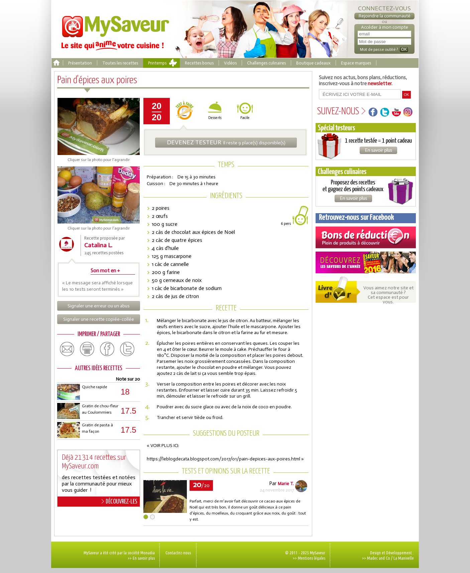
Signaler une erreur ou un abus (99, 306)
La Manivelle (403, 558)
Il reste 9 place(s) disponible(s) (226, 142)
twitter (127, 349)
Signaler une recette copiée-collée (98, 319)
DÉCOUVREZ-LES (119, 501)
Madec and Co (378, 558)
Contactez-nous (178, 552)
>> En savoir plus (141, 558)
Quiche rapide (94, 387)
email (67, 349)
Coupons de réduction (366, 237)
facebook (107, 349)
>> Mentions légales (309, 558)
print (87, 349)
